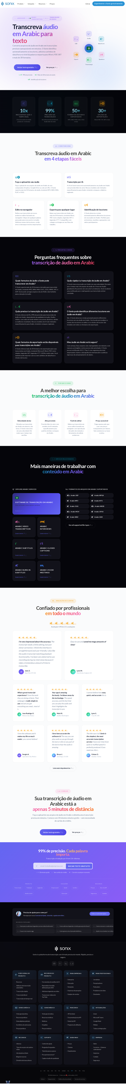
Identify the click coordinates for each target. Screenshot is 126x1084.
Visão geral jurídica (22, 1014)
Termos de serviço (80, 1079)
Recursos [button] (42, 4)
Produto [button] (20, 4)
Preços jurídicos (21, 1029)
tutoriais (50, 916)
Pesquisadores (97, 984)
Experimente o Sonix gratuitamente (108, 4)
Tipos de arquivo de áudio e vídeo (24, 1049)
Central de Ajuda (40, 916)
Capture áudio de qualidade (50, 1059)
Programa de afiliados (74, 1025)
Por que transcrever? (48, 1055)
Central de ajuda (47, 1044)
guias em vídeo (59, 916)
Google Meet (97, 1022)
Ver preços (51, 67)
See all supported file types (80, 525)
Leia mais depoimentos (63, 768)
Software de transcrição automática (23, 987)
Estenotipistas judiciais (23, 1022)
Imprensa (96, 1053)
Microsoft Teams (98, 1018)
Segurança (96, 1061)
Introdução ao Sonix (22, 1053)
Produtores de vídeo (99, 991)
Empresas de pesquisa (74, 991)
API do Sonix (71, 1014)
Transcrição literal (21, 995)
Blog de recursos (21, 1057)
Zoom (95, 1014)
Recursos (19, 982)
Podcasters (96, 987)
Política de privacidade (65, 1079)
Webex (95, 1025)
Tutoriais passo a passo (49, 1051)
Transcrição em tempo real (24, 999)
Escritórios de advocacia (23, 1025)
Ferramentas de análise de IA (51, 982)
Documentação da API (74, 1018)
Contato (95, 1057)
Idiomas (18, 1044)
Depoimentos (72, 1051)
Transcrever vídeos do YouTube (49, 996)
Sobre (95, 1044)
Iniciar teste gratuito (27, 67)
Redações (71, 987)
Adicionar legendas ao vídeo (50, 992)
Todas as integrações (99, 1029)
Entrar (88, 4)
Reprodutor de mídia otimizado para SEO (48, 987)
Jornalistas (96, 980)
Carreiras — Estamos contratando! (99, 1049)
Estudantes (96, 995)
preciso (89, 955)
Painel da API (72, 1022)
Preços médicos (46, 1029)
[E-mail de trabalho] (52, 866)
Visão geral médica (48, 1014)
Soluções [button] (31, 4)
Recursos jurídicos (21, 1018)
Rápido (83, 955)
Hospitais (45, 1025)
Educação (71, 984)
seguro (62, 958)
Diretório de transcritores (24, 1061)
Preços (52, 4)
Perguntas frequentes (48, 1048)
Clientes (70, 1048)
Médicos (44, 1022)
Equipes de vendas (73, 995)
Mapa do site (51, 1079)
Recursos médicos (47, 1018)
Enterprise (71, 980)
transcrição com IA (57, 955)
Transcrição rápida (22, 992)
